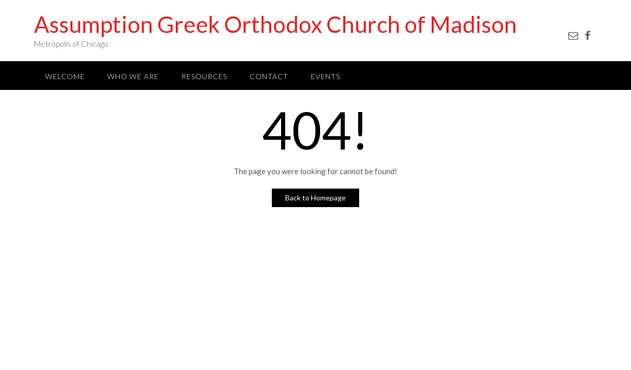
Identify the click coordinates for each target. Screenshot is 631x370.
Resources (204, 76)
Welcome (65, 76)
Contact (269, 76)
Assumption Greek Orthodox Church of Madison (275, 24)
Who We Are (133, 76)
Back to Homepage (315, 197)
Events (325, 76)
